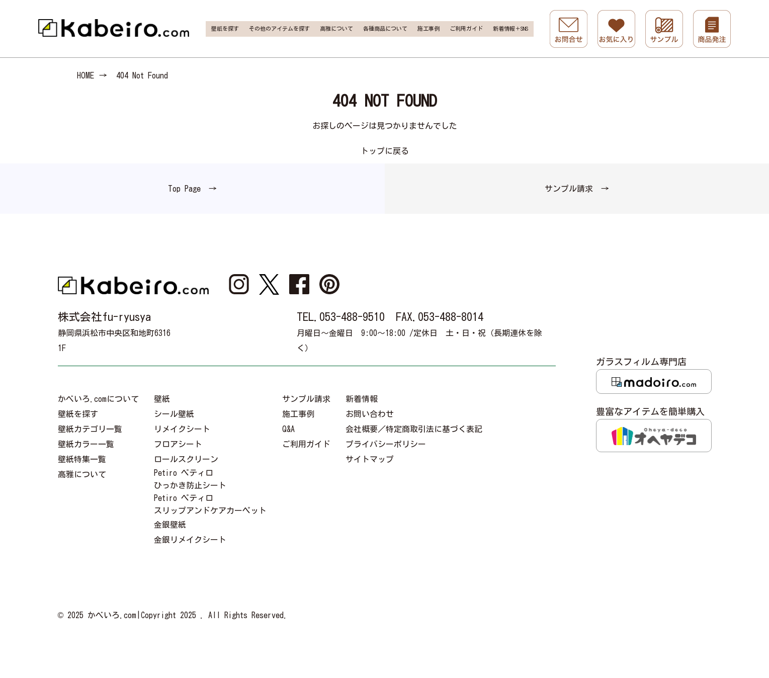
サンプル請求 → (577, 189)
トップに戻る (385, 151)
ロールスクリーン (186, 459)
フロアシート (178, 444)
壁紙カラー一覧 (86, 444)
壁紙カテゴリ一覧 (90, 429)
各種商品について (385, 28)
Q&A (288, 429)
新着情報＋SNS (510, 28)
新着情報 (362, 399)
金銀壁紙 (170, 525)
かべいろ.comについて (98, 399)
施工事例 (428, 28)
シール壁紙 (174, 414)
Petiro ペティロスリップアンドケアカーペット (210, 504)
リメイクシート (182, 429)
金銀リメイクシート (190, 540)
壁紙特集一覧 (82, 459)
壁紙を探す (225, 28)
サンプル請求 (306, 399)
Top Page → (192, 189)
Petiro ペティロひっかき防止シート (190, 479)
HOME (85, 75)
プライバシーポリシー (386, 444)
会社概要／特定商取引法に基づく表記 (414, 429)
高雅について (336, 28)
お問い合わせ (370, 414)
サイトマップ (370, 459)
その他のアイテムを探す (279, 28)
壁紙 (162, 399)
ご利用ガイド (466, 28)
